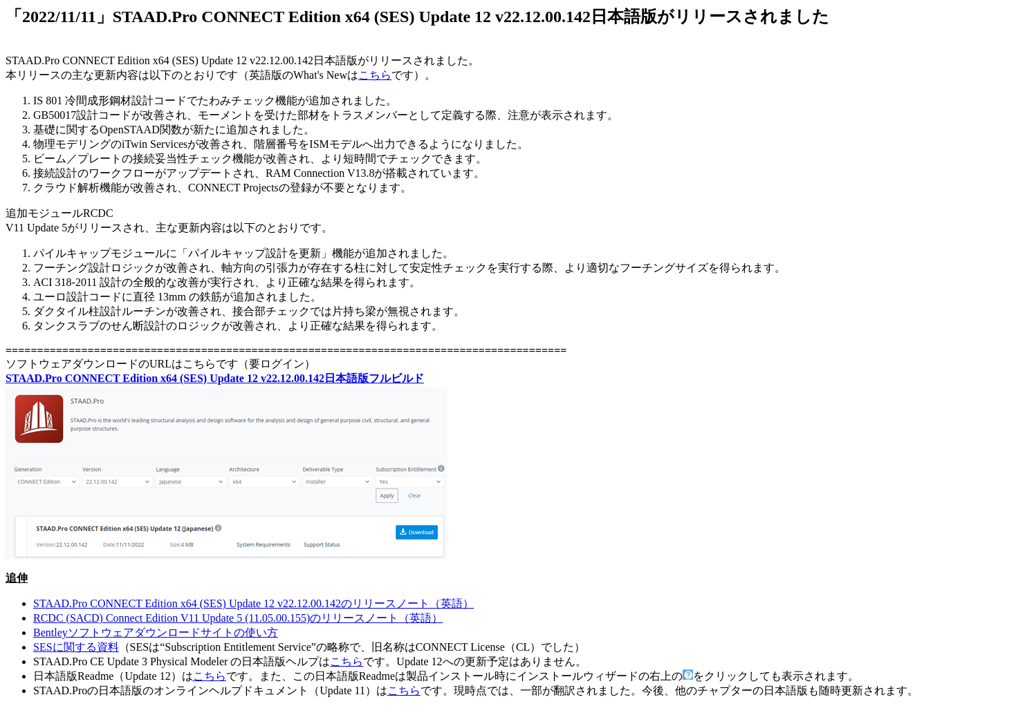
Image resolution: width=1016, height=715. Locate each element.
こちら (374, 75)
